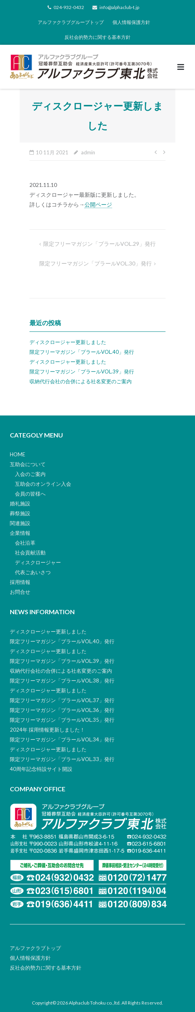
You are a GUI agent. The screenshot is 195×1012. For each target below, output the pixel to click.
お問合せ (20, 592)
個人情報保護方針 (131, 22)
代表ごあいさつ (33, 572)
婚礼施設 (20, 503)
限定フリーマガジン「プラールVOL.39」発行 (81, 371)
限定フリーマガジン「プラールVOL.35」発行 (62, 720)
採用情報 (20, 582)
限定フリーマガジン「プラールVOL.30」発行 (95, 263)
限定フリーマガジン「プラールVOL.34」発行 (62, 739)
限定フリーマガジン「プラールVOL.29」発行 (99, 243)
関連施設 (20, 523)
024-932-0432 (68, 7)
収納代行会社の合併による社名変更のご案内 (80, 381)
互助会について (28, 464)
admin (88, 152)
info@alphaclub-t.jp (119, 7)
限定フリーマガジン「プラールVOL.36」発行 (62, 710)
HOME (17, 454)
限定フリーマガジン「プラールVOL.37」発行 (62, 700)
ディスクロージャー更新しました (67, 342)
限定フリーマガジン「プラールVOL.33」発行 (62, 759)
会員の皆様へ (30, 493)
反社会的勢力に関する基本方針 (97, 37)
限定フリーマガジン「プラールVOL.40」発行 (81, 352)
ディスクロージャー (38, 562)
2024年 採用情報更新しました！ (47, 730)
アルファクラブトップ (35, 948)
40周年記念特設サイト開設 (41, 769)
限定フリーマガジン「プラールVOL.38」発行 (62, 680)
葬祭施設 (20, 513)
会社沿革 (25, 543)
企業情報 (20, 533)
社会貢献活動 (30, 552)
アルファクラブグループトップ (71, 22)
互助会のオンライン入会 (43, 484)
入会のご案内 (30, 474)
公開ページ (98, 204)
